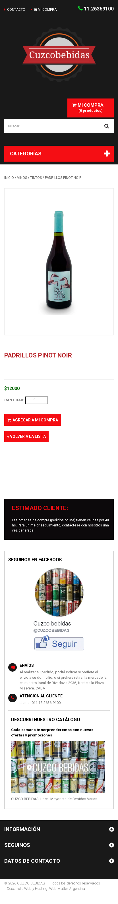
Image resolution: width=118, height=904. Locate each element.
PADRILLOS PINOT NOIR (63, 178)
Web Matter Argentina (67, 888)
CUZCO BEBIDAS (31, 883)
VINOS (22, 178)
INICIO (9, 178)
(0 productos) (87, 107)
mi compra (45, 10)
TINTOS (36, 178)
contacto (16, 10)
